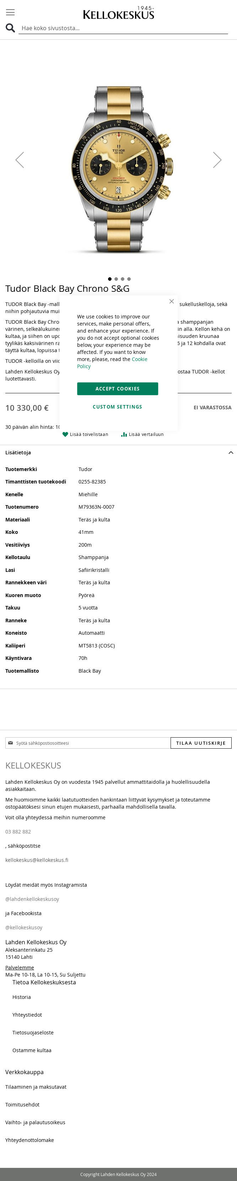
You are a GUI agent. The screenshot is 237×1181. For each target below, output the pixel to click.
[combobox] (123, 28)
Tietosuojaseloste (33, 1032)
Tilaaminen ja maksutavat (35, 1086)
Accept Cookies (118, 389)
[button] (19, 160)
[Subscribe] (201, 743)
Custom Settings (117, 407)
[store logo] (118, 12)
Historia (21, 997)
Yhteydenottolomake (29, 1140)
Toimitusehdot (22, 1104)
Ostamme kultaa (32, 1050)
